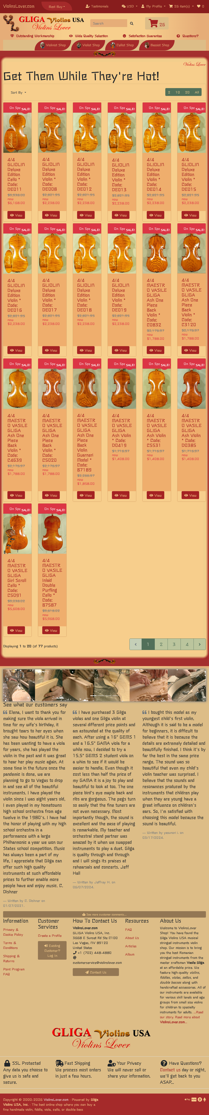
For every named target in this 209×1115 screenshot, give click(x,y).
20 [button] (187, 92)
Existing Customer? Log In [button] (52, 950)
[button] (129, 6)
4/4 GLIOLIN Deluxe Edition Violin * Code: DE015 (190, 174)
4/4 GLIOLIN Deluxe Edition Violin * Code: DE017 (51, 295)
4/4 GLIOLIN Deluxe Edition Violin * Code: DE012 (85, 174)
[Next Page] (200, 644)
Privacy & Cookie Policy (13, 932)
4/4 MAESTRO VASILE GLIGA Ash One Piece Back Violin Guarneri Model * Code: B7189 (87, 442)
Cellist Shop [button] (122, 44)
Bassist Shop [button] (156, 44)
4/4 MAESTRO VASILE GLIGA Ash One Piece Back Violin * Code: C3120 (192, 302)
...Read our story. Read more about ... (181, 1016)
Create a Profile (49, 935)
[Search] (109, 23)
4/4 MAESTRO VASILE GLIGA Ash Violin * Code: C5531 (157, 430)
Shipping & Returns (11, 958)
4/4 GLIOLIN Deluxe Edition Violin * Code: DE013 (120, 174)
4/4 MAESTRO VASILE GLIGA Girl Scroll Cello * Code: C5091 (17, 577)
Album (129, 954)
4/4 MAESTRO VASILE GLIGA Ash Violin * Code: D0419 (122, 430)
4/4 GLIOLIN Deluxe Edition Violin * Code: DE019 (120, 295)
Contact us (170, 1070)
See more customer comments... (104, 914)
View (16, 214)
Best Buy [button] (55, 6)
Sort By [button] (17, 92)
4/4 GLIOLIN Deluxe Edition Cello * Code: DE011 (16, 174)
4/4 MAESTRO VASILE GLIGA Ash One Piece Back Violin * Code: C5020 (52, 437)
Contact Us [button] (95, 972)
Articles (130, 945)
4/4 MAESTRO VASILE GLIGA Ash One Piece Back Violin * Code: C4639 (17, 437)
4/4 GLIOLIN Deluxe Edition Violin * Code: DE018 (85, 295)
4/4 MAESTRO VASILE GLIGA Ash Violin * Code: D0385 (192, 430)
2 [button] (169, 92)
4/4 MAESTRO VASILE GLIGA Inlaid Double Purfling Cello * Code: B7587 (52, 582)
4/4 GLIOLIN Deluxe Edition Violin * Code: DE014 (155, 174)
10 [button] (177, 92)
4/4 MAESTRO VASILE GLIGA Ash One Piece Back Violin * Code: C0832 (157, 302)
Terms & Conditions (10, 945)
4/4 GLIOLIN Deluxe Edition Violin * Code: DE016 (16, 295)
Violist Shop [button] (88, 44)
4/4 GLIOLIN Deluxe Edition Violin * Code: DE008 (51, 174)
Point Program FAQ (14, 971)
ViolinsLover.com (18, 6)
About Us (132, 937)
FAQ (128, 929)
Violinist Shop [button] (53, 44)
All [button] (197, 92)
